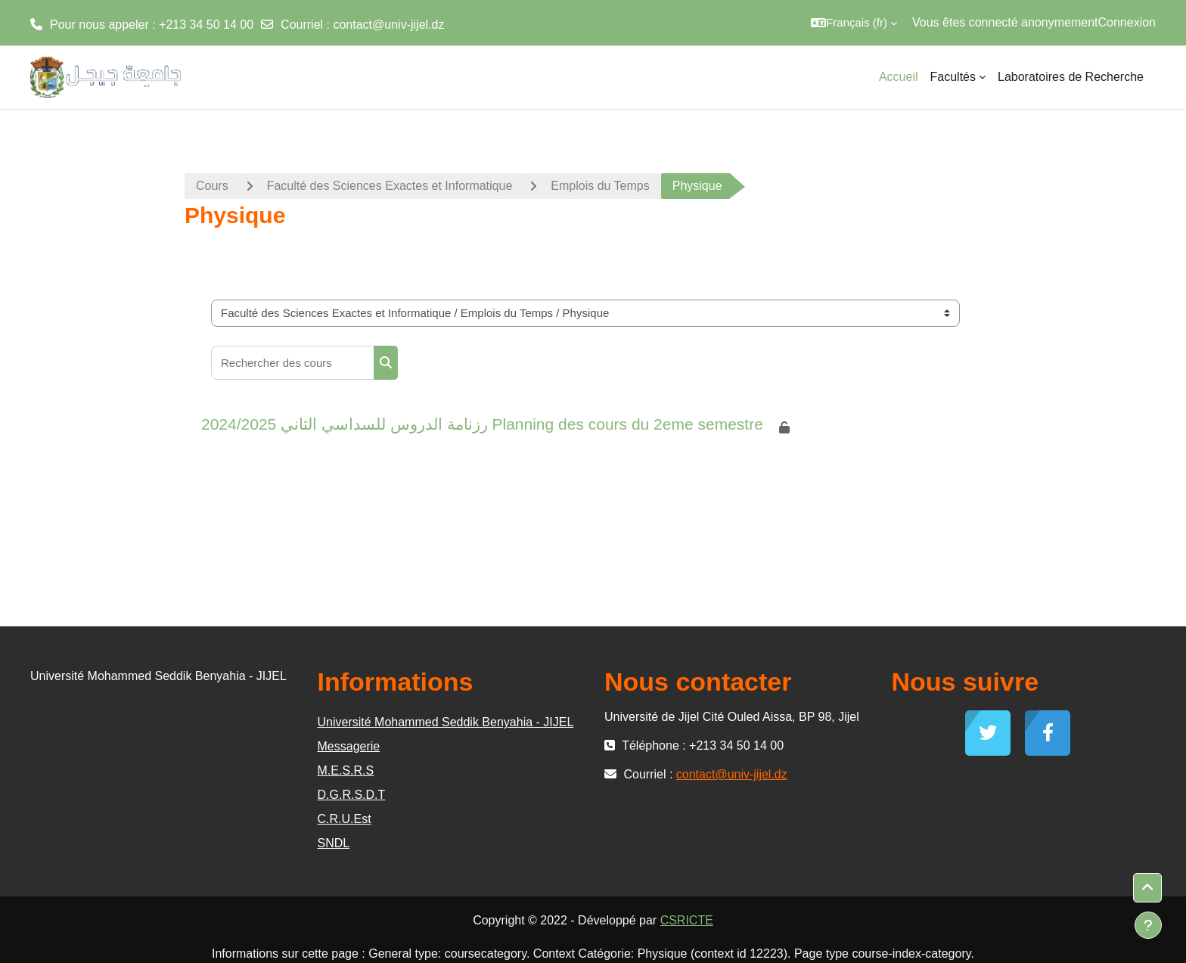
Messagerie (349, 746)
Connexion (1127, 22)
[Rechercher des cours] (292, 363)
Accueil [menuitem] (898, 76)
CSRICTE (686, 920)
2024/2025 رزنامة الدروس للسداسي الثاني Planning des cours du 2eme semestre (482, 424)
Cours (212, 185)
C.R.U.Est (344, 818)
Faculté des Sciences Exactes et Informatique (390, 185)
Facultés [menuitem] (953, 76)
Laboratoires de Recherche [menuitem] (1071, 76)
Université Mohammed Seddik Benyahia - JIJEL (446, 722)
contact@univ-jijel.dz (388, 24)
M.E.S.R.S (346, 770)
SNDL (334, 843)
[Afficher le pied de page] (1148, 925)
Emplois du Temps (600, 185)
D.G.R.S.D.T (352, 794)
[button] (854, 22)
